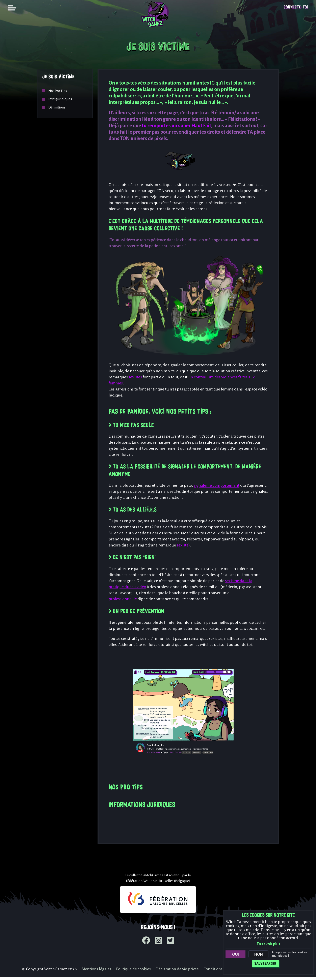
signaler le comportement (216, 485)
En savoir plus (268, 944)
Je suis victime (58, 77)
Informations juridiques (142, 805)
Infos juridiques (60, 99)
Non (258, 954)
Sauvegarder (265, 963)
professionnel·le (123, 599)
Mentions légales (96, 969)
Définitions (56, 107)
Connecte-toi (296, 7)
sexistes (135, 377)
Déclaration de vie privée (177, 969)
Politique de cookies (133, 969)
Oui (235, 954)
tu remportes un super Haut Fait (176, 125)
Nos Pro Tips (57, 91)
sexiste (182, 545)
